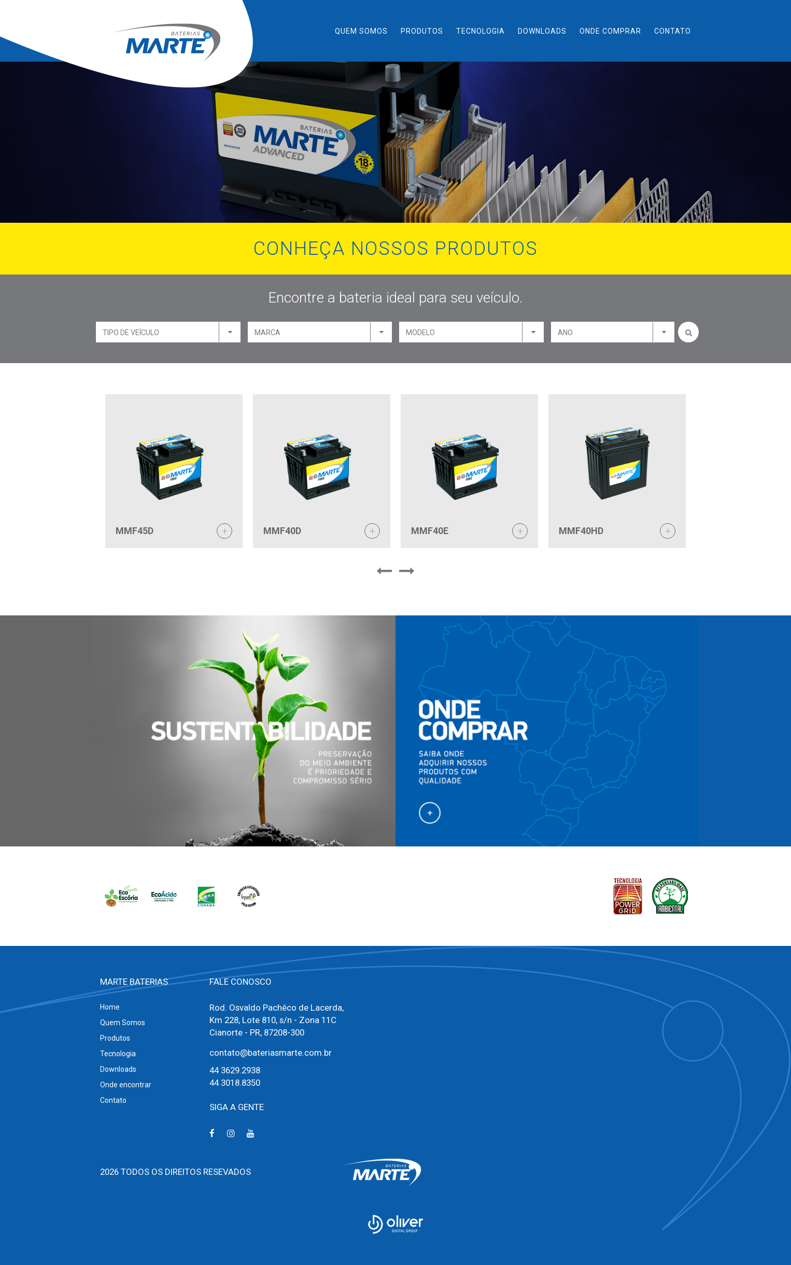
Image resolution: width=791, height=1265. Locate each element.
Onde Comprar (610, 31)
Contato (672, 31)
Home (110, 1007)
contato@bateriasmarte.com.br (270, 1052)
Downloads (542, 31)
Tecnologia (480, 31)
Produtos (422, 31)
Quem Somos (361, 31)
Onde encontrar (125, 1085)
